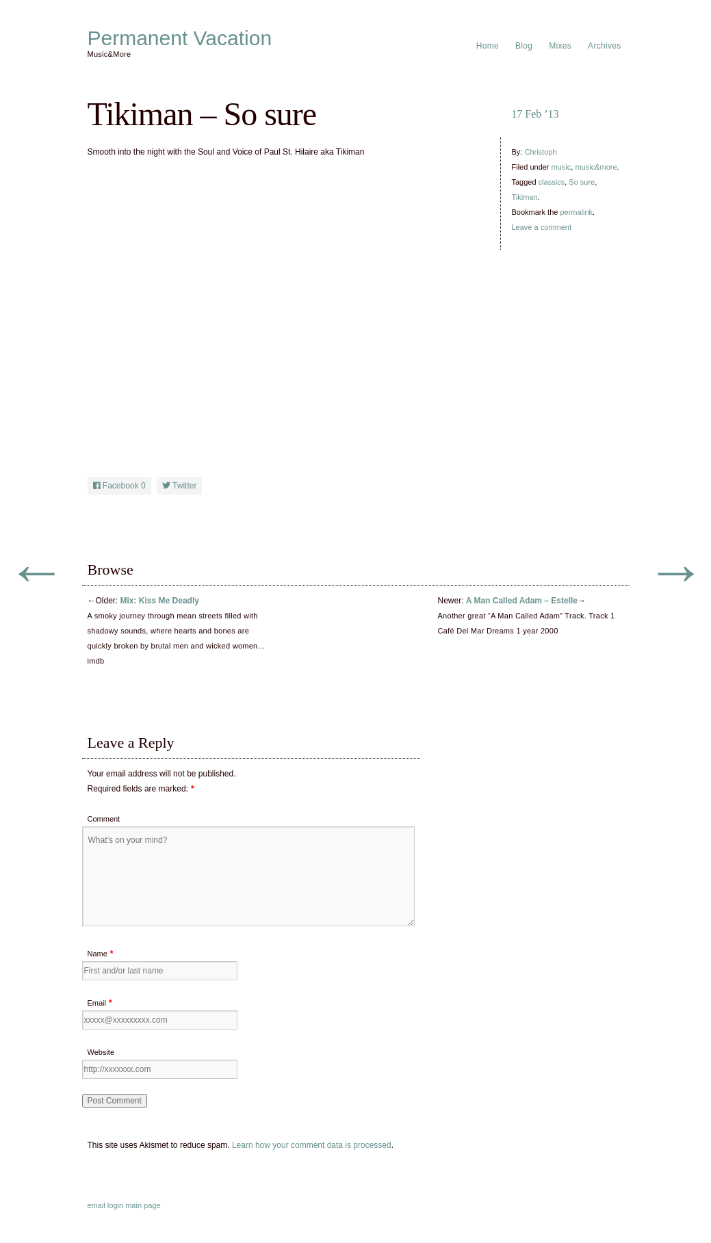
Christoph (540, 152)
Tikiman (525, 197)
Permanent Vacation (180, 38)
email (96, 1205)
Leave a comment (541, 227)
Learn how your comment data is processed (311, 1145)
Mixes (560, 46)
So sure (582, 182)
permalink (576, 212)
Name (97, 954)
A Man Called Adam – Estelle (522, 600)
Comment (104, 819)
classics (552, 182)
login (115, 1205)
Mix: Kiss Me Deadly (159, 600)
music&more (596, 167)
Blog (523, 46)
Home (487, 46)
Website (101, 1052)
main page (142, 1205)
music (561, 167)
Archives (604, 46)
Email (97, 1003)
